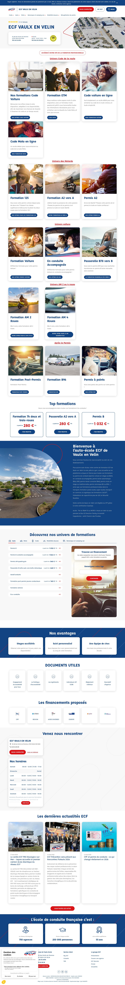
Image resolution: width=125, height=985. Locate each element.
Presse (93, 964)
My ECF (66, 955)
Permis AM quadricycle (35, 561)
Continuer (94, 578)
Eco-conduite (35, 594)
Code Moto (52, 117)
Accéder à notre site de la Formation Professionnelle (62, 53)
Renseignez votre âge (94, 566)
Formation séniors (35, 588)
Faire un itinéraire (32, 752)
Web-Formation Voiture (93, 117)
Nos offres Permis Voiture (20, 282)
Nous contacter (86, 9)
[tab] (12, 540)
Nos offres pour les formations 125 (23, 220)
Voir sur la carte (16, 40)
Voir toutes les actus (62, 908)
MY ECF (100, 9)
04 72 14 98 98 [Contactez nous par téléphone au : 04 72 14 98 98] (15, 746)
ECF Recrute (95, 961)
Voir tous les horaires (37, 40)
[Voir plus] (25, 803)
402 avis (25, 22)
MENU (111, 9)
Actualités (94, 967)
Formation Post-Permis (19, 397)
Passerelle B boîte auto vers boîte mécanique (35, 568)
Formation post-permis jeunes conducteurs (35, 581)
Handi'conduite (35, 574)
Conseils (66, 958)
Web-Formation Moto (19, 159)
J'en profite (26, 432)
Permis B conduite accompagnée (35, 555)
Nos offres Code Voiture (20, 117)
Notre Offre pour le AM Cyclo (22, 341)
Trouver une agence (97, 958)
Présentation (95, 955)
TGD (65, 961)
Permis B (35, 548)
